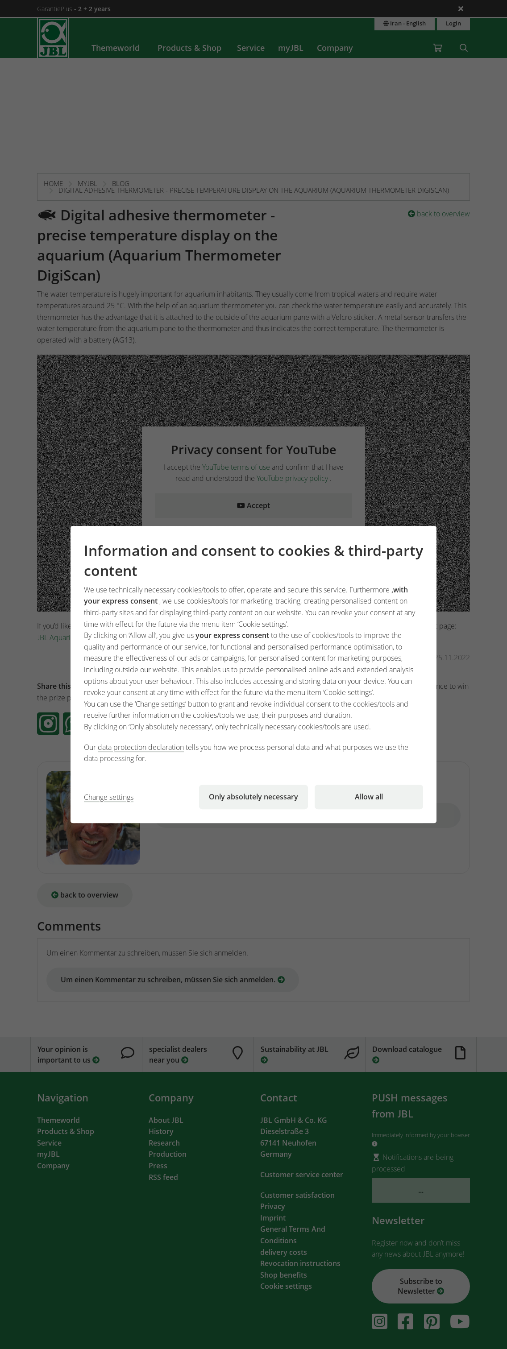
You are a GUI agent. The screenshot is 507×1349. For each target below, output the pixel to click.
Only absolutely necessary (253, 797)
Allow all (369, 797)
